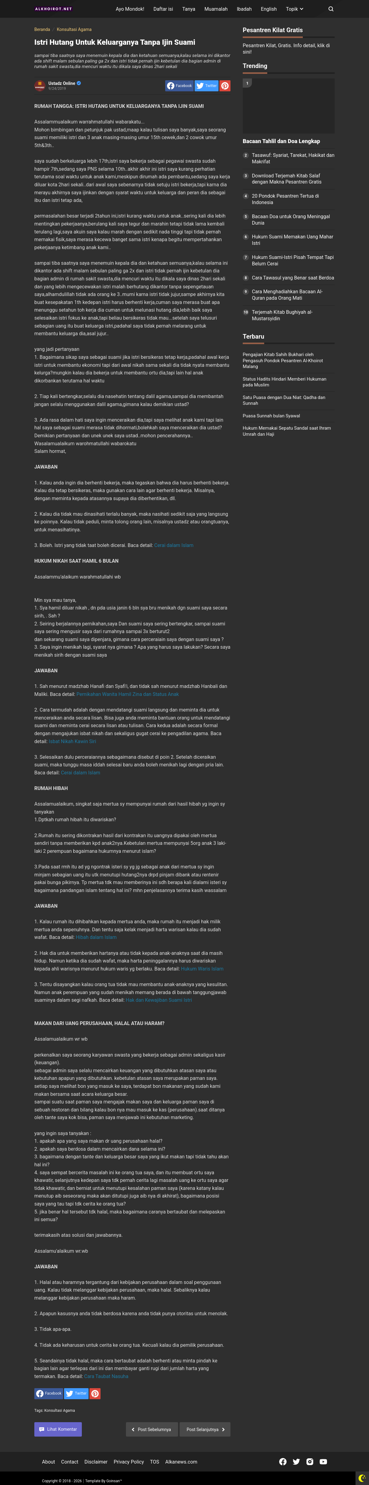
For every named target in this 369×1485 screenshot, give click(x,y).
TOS (154, 1462)
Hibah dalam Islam (96, 937)
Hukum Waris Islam (202, 969)
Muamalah (216, 9)
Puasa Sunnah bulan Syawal (271, 416)
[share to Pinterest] (224, 85)
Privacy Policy (129, 1462)
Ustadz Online (64, 83)
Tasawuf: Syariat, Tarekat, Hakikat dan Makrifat (293, 158)
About (48, 1462)
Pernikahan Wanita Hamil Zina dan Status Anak (127, 694)
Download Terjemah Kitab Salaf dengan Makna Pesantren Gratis (286, 179)
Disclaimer (96, 1462)
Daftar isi (163, 9)
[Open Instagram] (310, 1461)
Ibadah (244, 9)
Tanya (188, 9)
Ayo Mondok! (130, 9)
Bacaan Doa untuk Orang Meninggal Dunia (291, 220)
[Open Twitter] (296, 1461)
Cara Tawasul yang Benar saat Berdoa (293, 278)
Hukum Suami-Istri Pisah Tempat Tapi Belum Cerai (293, 260)
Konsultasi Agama (59, 1410)
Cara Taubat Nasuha (106, 1376)
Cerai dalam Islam (173, 545)
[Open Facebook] (283, 1461)
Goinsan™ (114, 1481)
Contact (69, 1462)
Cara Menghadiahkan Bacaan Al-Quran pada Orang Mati (287, 295)
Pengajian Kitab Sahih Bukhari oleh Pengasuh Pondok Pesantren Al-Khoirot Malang (283, 360)
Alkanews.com (181, 1462)
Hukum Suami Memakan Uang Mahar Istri (292, 240)
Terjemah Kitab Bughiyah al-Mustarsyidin (282, 315)
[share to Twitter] (207, 85)
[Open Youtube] (323, 1461)
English (269, 9)
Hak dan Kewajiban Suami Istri (159, 1000)
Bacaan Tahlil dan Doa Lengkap (281, 141)
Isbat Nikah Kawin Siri (72, 741)
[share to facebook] (179, 85)
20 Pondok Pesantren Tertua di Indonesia (285, 199)
